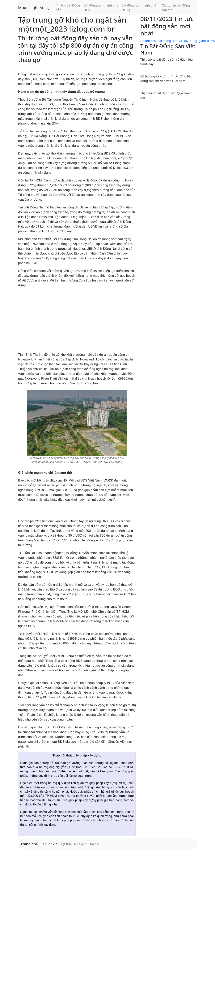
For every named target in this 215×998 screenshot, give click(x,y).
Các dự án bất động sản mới (176, 7)
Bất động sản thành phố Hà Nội (139, 7)
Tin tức (94, 844)
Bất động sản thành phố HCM (101, 7)
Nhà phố (80, 844)
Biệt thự (65, 844)
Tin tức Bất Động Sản (68, 7)
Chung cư (50, 844)
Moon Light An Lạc (34, 7)
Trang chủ (29, 844)
